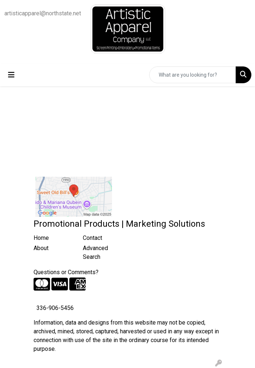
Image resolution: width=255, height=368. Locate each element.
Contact (92, 237)
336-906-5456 (55, 307)
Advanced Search (95, 252)
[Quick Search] (192, 74)
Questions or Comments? (66, 272)
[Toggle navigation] (11, 75)
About (41, 248)
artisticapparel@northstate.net (42, 13)
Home (41, 237)
